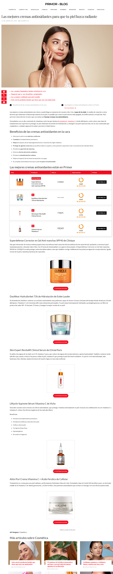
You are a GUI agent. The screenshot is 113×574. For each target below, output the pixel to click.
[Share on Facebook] (4, 92)
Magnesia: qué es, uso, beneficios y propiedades (26, 94)
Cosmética (12, 9)
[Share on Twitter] (4, 97)
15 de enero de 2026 (9, 21)
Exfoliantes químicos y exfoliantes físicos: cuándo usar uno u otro (94, 553)
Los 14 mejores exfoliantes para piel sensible (25, 97)
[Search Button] (108, 9)
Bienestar (72, 9)
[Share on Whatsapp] (4, 101)
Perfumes (54, 9)
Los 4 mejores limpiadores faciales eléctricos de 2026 (28, 91)
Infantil (82, 9)
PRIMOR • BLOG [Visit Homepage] (56, 4)
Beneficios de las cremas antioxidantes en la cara (30, 105)
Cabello (45, 9)
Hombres (63, 9)
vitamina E (63, 121)
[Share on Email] (4, 106)
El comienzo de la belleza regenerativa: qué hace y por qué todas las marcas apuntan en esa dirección (60, 554)
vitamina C (71, 121)
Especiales (100, 9)
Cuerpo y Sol (23, 9)
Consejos (91, 9)
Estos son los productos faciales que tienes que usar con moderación (33, 100)
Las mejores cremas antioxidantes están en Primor (82, 105)
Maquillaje (35, 9)
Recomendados (69, 108)
